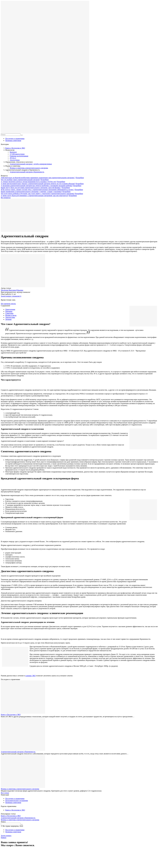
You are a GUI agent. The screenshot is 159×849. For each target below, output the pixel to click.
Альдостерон (15, 160)
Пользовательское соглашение (16, 800)
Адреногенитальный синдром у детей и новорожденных (31, 164)
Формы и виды (10, 315)
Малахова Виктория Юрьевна (12, 290)
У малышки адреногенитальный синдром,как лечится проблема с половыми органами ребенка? (37, 186)
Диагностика (10, 317)
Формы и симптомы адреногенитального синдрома (29, 168)
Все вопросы (5, 197)
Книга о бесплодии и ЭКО (15, 148)
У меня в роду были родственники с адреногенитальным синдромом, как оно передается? (34, 196)
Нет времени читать (8, 304)
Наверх (3, 838)
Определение (10, 309)
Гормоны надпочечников (19, 156)
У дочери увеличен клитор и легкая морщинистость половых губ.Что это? (29, 182)
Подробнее (80, 178)
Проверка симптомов (13, 140)
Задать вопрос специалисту (11, 296)
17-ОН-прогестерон (17, 154)
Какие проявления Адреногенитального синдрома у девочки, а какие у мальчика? (31, 192)
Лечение (8, 319)
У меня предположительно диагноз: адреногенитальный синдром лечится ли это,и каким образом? (38, 184)
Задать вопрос (6, 836)
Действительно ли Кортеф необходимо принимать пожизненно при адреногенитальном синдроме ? (38, 178)
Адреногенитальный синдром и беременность (27, 172)
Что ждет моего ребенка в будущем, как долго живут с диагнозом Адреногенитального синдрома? (37, 194)
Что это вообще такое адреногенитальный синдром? (20, 180)
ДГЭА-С (13, 158)
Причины (8, 311)
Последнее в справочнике (15, 138)
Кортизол (13, 152)
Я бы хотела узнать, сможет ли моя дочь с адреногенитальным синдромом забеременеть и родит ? (37, 190)
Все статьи (5, 793)
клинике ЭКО (31, 676)
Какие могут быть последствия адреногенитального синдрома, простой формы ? (31, 188)
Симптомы (9, 313)
